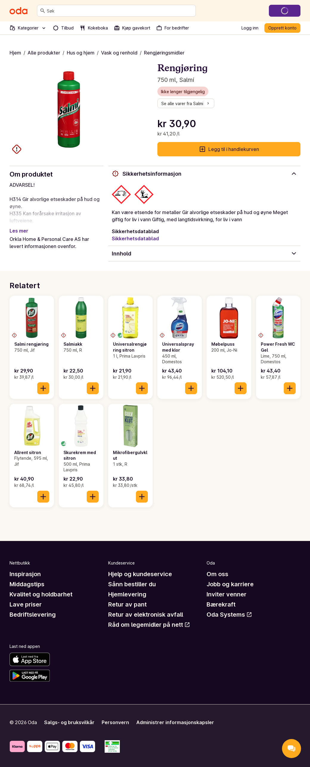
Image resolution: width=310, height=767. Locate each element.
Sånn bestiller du (132, 584)
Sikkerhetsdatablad (135, 238)
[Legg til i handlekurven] (43, 388)
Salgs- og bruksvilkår (69, 722)
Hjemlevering (127, 594)
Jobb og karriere (230, 584)
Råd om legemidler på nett (149, 624)
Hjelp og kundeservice (140, 574)
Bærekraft (221, 604)
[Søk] (43, 11)
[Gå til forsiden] (18, 10)
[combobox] (120, 10)
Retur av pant (127, 604)
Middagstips (27, 584)
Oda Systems (229, 614)
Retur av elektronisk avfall (145, 614)
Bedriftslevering (33, 614)
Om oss (217, 574)
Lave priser (26, 604)
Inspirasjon (25, 574)
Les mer (19, 230)
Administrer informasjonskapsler (175, 722)
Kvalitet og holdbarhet (41, 594)
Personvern (115, 722)
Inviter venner (227, 594)
